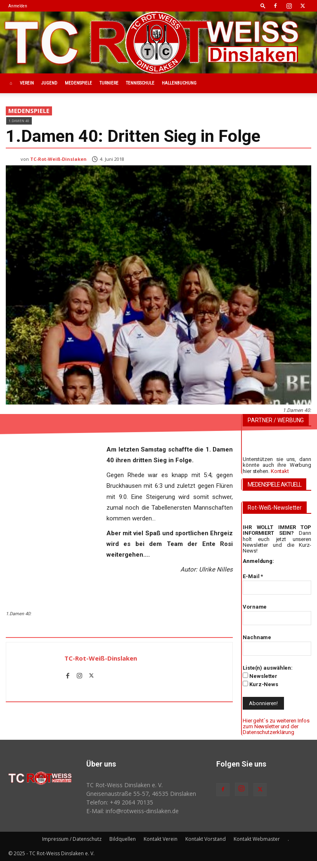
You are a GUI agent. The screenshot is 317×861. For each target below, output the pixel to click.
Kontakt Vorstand (205, 838)
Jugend (49, 83)
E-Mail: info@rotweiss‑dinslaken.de (132, 811)
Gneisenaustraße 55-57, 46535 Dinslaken (141, 793)
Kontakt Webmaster (257, 838)
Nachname (257, 637)
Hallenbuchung (179, 83)
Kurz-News (260, 684)
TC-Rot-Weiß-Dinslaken (58, 159)
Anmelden (17, 6)
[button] (263, 5)
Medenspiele (78, 83)
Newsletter (260, 676)
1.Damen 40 (19, 120)
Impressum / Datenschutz (72, 838)
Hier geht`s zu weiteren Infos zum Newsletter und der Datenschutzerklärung (276, 727)
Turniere (108, 83)
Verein (27, 83)
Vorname (255, 607)
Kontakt (280, 471)
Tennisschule (140, 83)
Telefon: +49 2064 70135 (119, 802)
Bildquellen (122, 838)
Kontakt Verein (160, 838)
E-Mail (253, 576)
